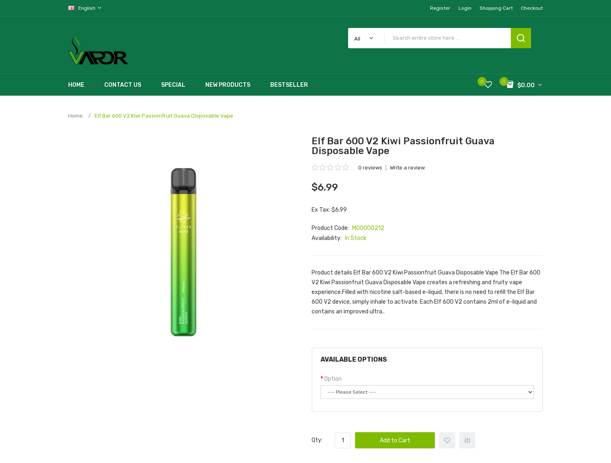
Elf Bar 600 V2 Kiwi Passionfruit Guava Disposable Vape (164, 116)
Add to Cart (395, 440)
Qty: (317, 440)
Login (464, 8)
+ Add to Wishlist (447, 440)
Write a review (407, 168)
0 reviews (370, 168)
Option (333, 378)
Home (75, 116)
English (85, 8)
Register (440, 8)
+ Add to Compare (467, 440)
